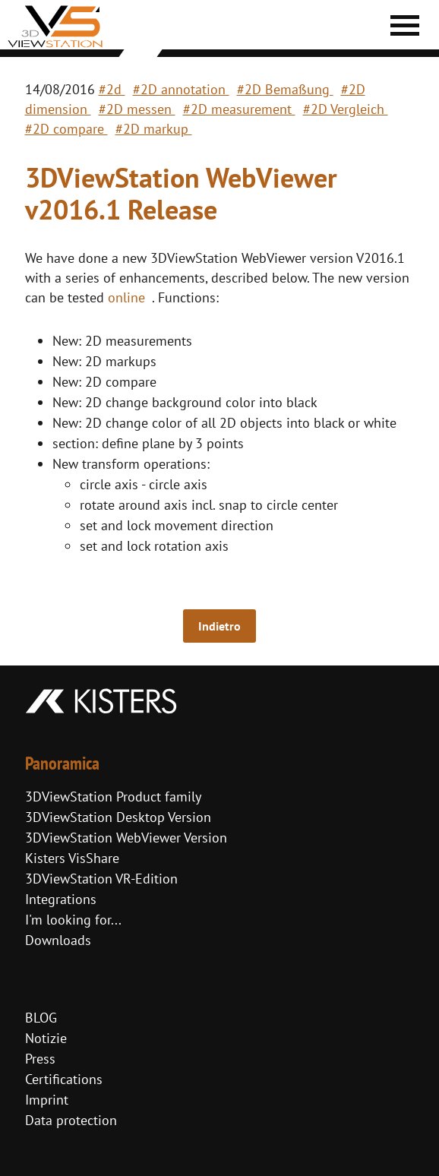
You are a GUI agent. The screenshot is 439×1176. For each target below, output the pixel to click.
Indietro (219, 626)
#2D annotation (181, 89)
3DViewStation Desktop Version (118, 817)
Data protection (71, 1120)
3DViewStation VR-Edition (101, 878)
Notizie (46, 1038)
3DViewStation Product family (113, 796)
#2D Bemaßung (285, 89)
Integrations (60, 899)
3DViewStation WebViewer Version (126, 837)
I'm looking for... (73, 919)
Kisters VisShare (72, 858)
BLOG (41, 1017)
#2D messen (137, 109)
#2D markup (153, 129)
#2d (112, 89)
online (126, 297)
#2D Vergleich (345, 109)
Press (40, 1058)
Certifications (64, 1079)
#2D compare (66, 129)
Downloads (58, 940)
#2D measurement (239, 109)
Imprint (46, 1099)
